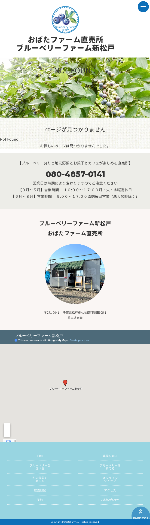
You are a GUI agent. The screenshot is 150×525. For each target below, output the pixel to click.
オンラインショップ (110, 479)
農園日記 (40, 490)
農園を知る (110, 456)
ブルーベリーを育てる (110, 466)
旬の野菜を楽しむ (39, 479)
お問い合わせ (110, 500)
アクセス (110, 490)
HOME (40, 456)
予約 (40, 500)
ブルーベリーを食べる (39, 466)
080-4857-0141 (75, 174)
